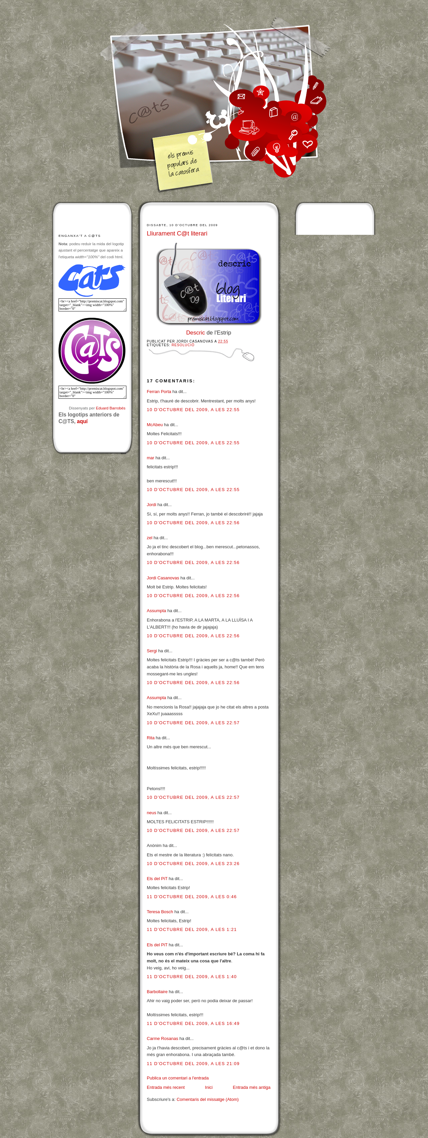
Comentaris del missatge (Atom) (208, 1099)
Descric (195, 332)
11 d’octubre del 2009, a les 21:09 (193, 1063)
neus (151, 812)
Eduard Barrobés (110, 408)
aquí (82, 421)
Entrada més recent (166, 1087)
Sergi (152, 650)
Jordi (151, 504)
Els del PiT (157, 878)
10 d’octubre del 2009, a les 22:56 (193, 522)
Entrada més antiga (252, 1087)
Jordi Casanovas (163, 577)
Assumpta (156, 610)
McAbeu (155, 424)
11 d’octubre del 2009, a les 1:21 (192, 929)
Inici (209, 1087)
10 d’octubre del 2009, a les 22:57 (193, 722)
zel (149, 537)
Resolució (183, 345)
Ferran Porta (159, 391)
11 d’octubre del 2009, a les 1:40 (192, 976)
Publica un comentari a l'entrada (178, 1077)
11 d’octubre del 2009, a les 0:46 (192, 896)
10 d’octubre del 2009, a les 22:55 (193, 409)
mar (150, 457)
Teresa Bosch (160, 911)
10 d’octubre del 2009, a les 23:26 (193, 863)
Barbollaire (157, 991)
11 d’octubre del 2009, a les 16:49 (193, 1023)
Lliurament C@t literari (177, 233)
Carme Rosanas (162, 1038)
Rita (150, 737)
